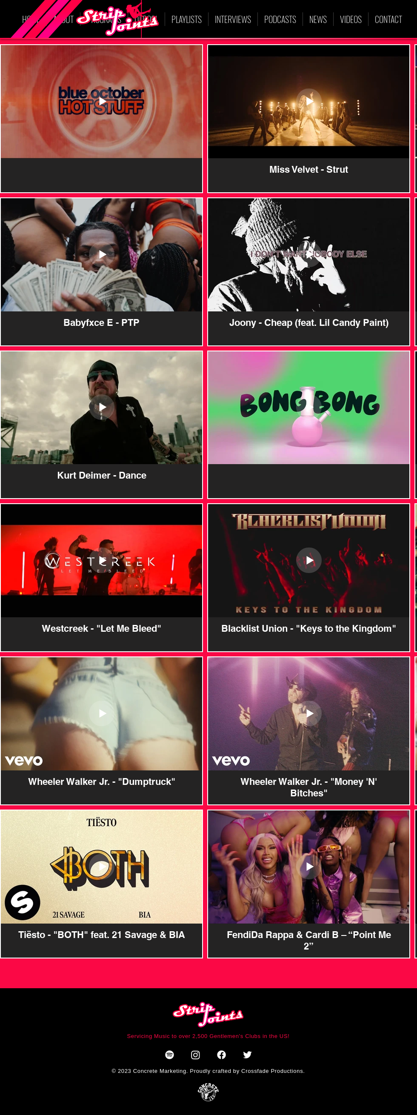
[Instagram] (195, 1055)
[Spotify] (169, 1055)
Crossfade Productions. (272, 1071)
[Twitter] (247, 1055)
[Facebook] (221, 1055)
